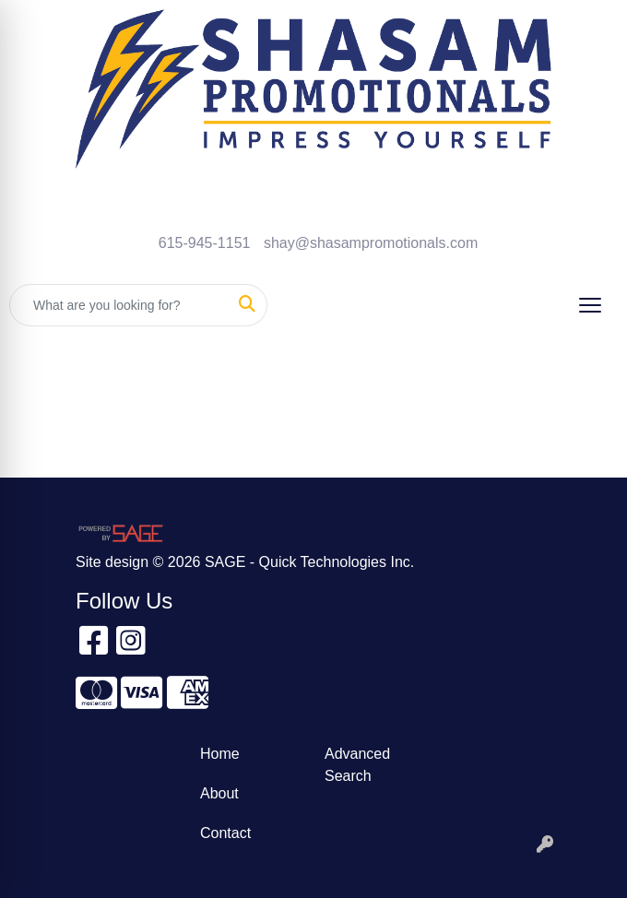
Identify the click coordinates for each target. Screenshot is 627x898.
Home (220, 754)
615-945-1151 (205, 243)
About (219, 793)
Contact (225, 833)
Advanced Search (357, 765)
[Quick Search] (119, 305)
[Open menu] (590, 305)
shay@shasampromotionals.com (371, 243)
